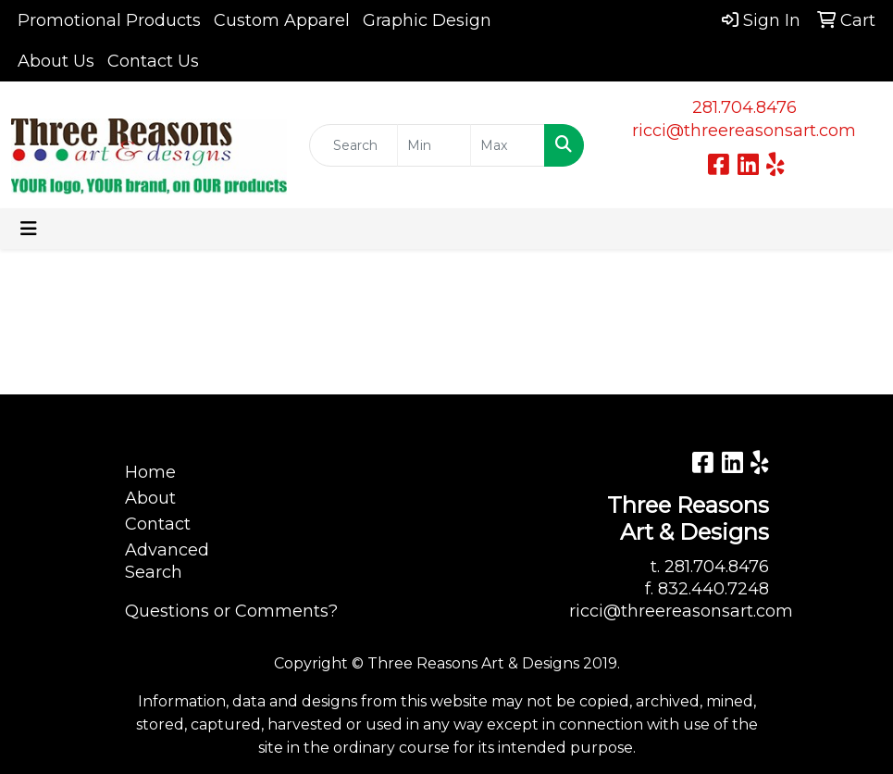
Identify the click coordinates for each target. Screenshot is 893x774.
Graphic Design (427, 20)
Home (150, 472)
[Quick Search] (353, 145)
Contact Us (153, 61)
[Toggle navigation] (28, 229)
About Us (56, 61)
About (150, 498)
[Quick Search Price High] (507, 145)
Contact (158, 524)
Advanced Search (167, 561)
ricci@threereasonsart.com (744, 130)
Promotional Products (109, 20)
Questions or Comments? (231, 611)
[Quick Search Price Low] (434, 145)
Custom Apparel (282, 20)
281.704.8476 (744, 107)
